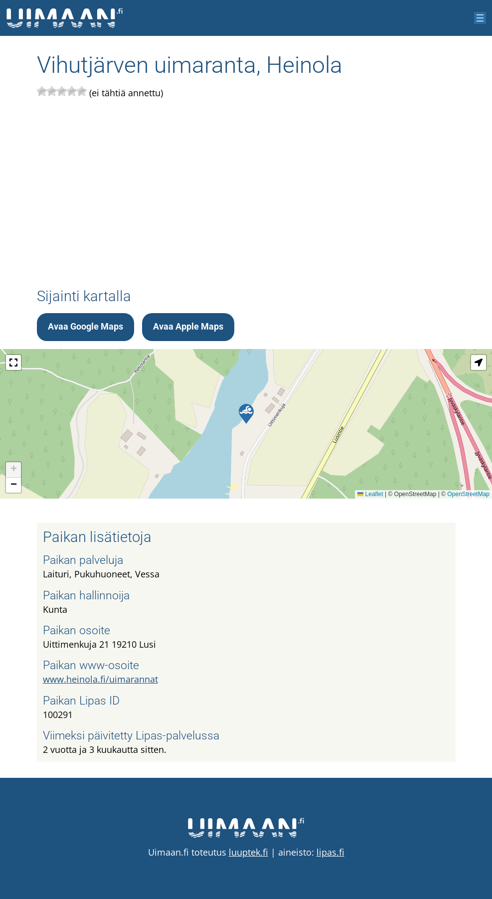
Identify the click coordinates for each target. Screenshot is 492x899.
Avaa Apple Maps (188, 327)
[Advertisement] (246, 194)
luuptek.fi (248, 852)
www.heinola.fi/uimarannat (100, 679)
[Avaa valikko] (480, 18)
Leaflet (370, 494)
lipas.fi (330, 852)
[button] (246, 414)
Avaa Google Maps (85, 327)
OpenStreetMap (468, 494)
